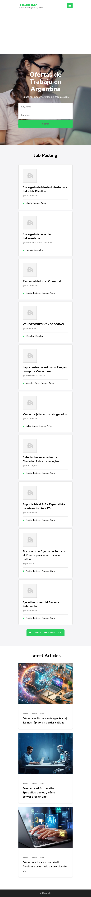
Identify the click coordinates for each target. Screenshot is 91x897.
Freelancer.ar (27, 5)
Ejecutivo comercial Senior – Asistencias (41, 604)
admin (25, 713)
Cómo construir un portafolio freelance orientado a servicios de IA (45, 866)
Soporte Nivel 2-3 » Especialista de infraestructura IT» (44, 506)
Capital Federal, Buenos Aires (40, 293)
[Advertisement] (45, 32)
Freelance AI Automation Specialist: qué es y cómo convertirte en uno (39, 793)
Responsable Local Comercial (42, 281)
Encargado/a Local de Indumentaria (37, 236)
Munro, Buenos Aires (36, 203)
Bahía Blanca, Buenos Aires (39, 426)
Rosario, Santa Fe (34, 250)
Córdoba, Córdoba (34, 336)
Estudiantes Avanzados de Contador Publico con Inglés (41, 459)
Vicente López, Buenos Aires (40, 383)
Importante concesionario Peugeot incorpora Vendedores (45, 369)
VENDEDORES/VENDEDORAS (43, 324)
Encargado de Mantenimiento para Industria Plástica (45, 189)
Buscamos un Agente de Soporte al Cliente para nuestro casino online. (44, 555)
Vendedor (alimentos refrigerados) (45, 414)
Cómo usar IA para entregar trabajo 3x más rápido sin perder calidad (45, 720)
